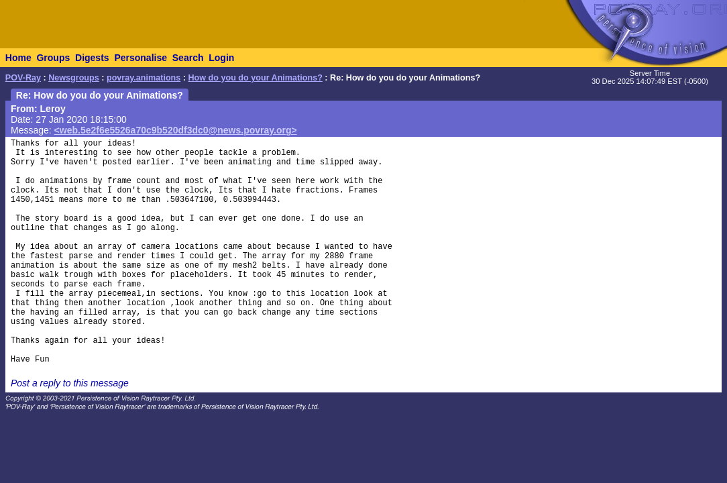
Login (221, 57)
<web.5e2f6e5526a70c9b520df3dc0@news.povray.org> (175, 130)
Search (188, 57)
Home (18, 57)
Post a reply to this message (70, 383)
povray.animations (143, 78)
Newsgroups (73, 78)
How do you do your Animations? (255, 78)
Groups (53, 57)
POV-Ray (23, 78)
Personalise (140, 57)
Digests (92, 57)
